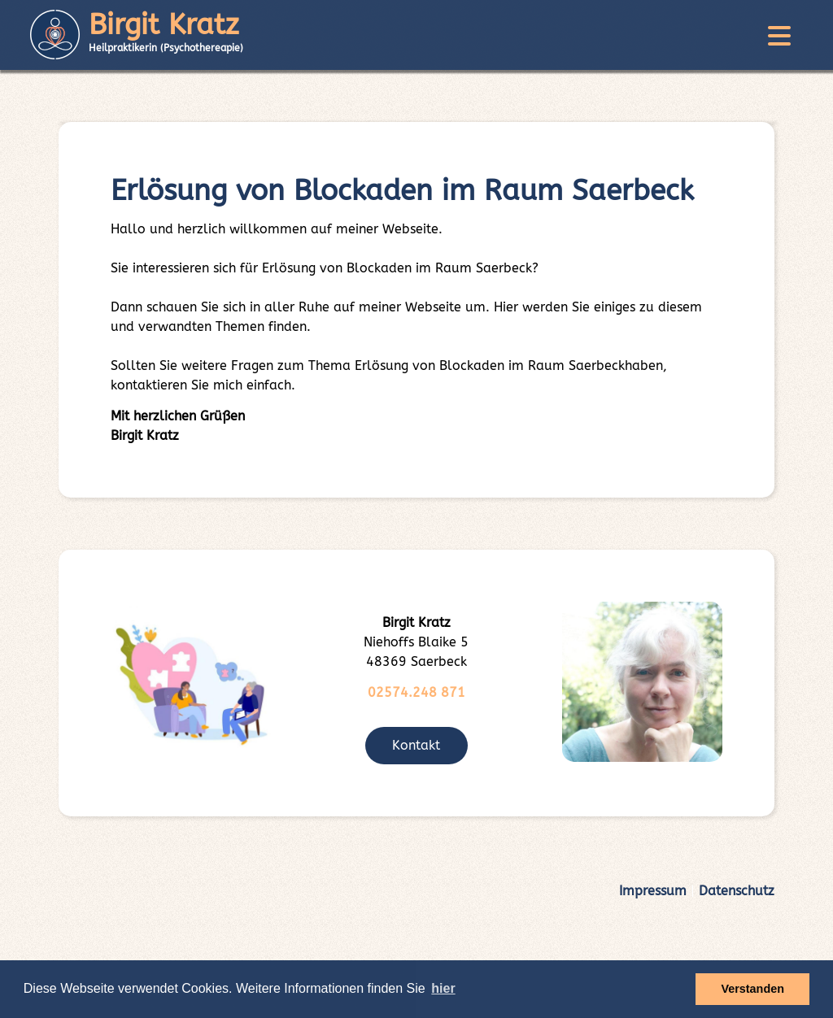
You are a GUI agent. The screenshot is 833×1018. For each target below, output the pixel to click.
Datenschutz (736, 890)
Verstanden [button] (752, 988)
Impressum (653, 890)
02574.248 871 (416, 692)
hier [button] (443, 988)
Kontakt (416, 745)
